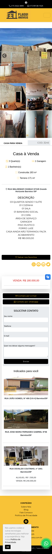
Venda (19, 143)
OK (7, 547)
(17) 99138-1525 (35, 6)
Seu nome (8, 316)
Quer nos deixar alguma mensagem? (19, 345)
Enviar (26, 361)
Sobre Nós (26, 507)
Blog (26, 509)
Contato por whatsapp (26, 301)
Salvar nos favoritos (26, 257)
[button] (3, 55)
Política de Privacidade (26, 515)
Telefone (7, 326)
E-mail (6, 336)
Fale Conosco (26, 512)
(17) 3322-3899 (16, 6)
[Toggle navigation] (47, 15)
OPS (33, 548)
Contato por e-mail (26, 296)
